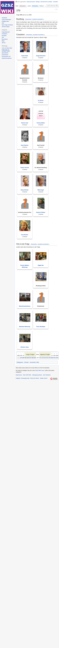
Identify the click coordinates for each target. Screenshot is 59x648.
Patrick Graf (24, 123)
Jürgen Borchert (40, 55)
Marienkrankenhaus (24, 306)
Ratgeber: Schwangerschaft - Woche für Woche (27, 378)
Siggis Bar (41, 265)
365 (26, 357)
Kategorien (20, 362)
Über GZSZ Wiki (27, 375)
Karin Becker (24, 145)
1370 (57, 357)
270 (21, 357)
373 (45, 357)
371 (40, 357)
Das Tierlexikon (47, 375)
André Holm (24, 55)
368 (33, 357)
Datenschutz (19, 375)
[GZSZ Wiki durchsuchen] (52, 5)
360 (23, 357)
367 (30, 357)
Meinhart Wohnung (24, 326)
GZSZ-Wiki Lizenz (39, 370)
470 (54, 357)
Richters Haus (25, 347)
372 (43, 357)
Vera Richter (24, 234)
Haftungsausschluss (37, 375)
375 (50, 357)
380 (52, 357)
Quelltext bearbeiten (37, 19)
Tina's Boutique (40, 326)
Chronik (26, 362)
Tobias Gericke (24, 167)
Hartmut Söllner (40, 212)
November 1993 (34, 362)
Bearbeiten (28, 19)
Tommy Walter (41, 123)
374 (47, 357)
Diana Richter (25, 190)
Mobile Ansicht (43, 378)
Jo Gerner (40, 100)
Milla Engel (41, 190)
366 (28, 357)
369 (35, 357)
